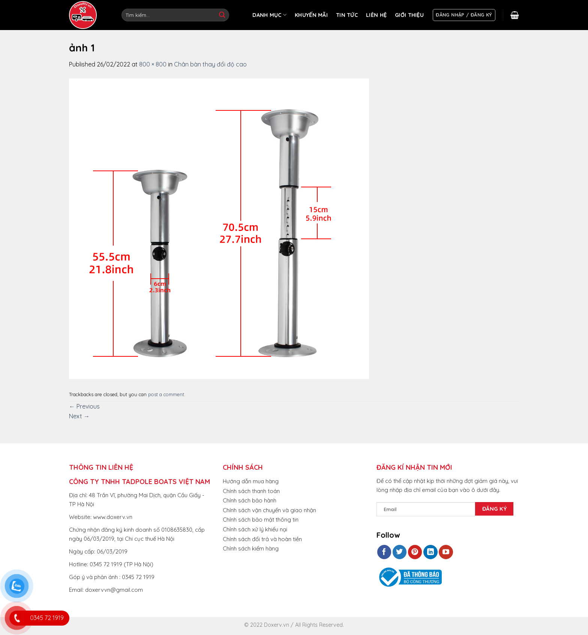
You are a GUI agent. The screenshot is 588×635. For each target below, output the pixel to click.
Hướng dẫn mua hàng (251, 481)
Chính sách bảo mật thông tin (260, 519)
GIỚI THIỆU (409, 15)
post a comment (166, 394)
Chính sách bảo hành (249, 500)
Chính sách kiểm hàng (251, 548)
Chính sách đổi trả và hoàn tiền (262, 539)
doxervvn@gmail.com (114, 589)
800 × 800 (152, 64)
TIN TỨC (347, 15)
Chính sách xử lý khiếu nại (255, 529)
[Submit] (222, 15)
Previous (84, 406)
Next (79, 416)
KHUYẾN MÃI (311, 15)
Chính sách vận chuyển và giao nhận (269, 510)
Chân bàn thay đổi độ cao (210, 64)
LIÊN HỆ (376, 15)
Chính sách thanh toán (251, 491)
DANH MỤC (269, 14)
